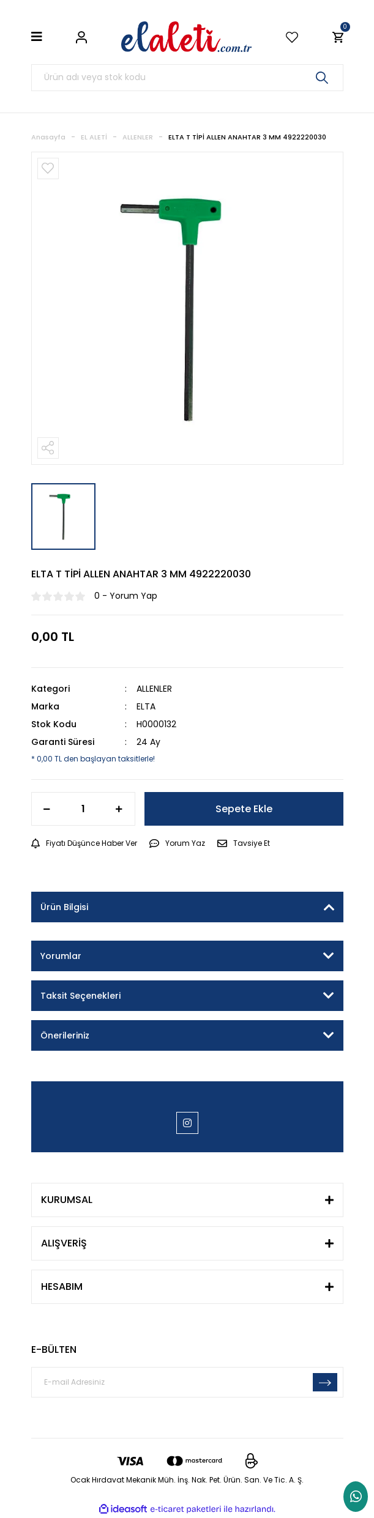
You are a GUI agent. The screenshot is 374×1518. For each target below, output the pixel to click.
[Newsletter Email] (187, 1382)
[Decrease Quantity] (47, 809)
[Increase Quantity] (119, 809)
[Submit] (325, 1382)
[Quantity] (83, 809)
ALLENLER (154, 689)
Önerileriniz (64, 1035)
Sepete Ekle (243, 809)
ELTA (146, 706)
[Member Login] (81, 36)
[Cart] (337, 36)
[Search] (187, 77)
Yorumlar (60, 956)
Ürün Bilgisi (64, 907)
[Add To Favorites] (48, 168)
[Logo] (186, 36)
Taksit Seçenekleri (80, 996)
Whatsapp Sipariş (356, 1496)
